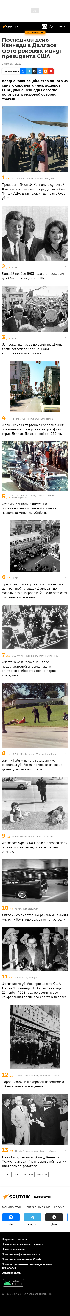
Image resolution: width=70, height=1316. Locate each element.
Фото (15, 1174)
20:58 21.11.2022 (11, 63)
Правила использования (16, 1244)
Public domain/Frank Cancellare (37, 836)
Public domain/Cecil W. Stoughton (38, 178)
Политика (28, 1174)
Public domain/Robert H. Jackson (41, 1150)
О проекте (8, 1239)
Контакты (21, 1239)
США (6, 1174)
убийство (42, 1174)
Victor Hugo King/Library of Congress (37, 655)
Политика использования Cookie (21, 1259)
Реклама (38, 1244)
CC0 (14, 655)
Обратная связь (11, 1273)
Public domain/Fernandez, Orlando (41, 1075)
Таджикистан (11, 1207)
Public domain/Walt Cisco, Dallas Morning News (33, 496)
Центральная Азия (37, 1207)
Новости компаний (13, 1249)
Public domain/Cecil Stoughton (37, 418)
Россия (59, 1207)
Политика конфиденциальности (21, 1254)
